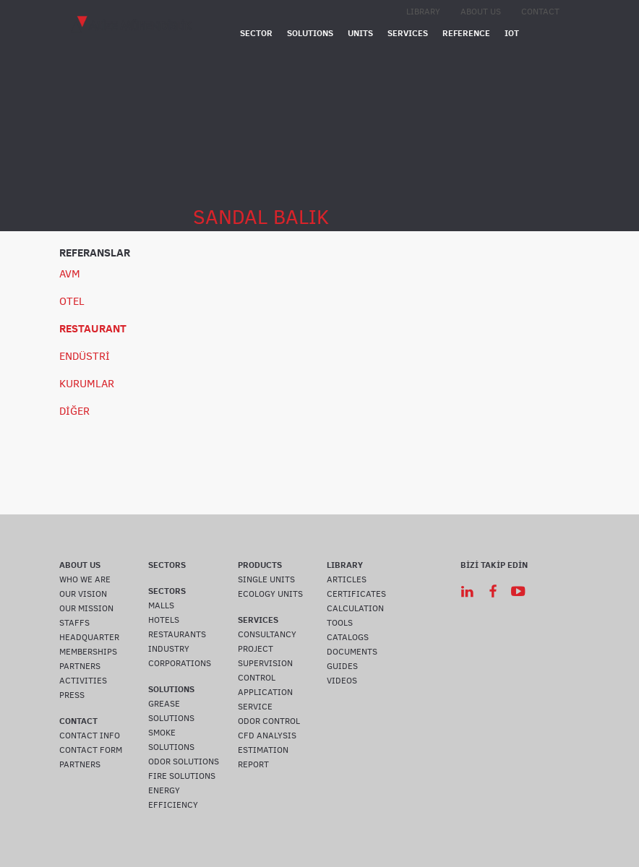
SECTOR (256, 33)
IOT (512, 33)
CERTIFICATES (356, 594)
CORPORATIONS (179, 663)
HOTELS (163, 620)
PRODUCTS (260, 564)
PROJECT (255, 649)
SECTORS (167, 564)
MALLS (161, 605)
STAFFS (74, 623)
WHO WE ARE (85, 579)
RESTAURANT (92, 328)
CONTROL (256, 677)
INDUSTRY (168, 649)
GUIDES (342, 666)
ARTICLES (346, 579)
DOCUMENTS (352, 651)
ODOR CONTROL (269, 721)
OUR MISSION (86, 608)
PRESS (72, 695)
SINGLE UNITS (266, 579)
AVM (69, 274)
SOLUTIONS (310, 33)
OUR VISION (83, 594)
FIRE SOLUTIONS (181, 776)
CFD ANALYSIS (267, 735)
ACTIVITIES (83, 680)
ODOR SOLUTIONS (183, 761)
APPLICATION (265, 692)
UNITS (360, 33)
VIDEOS (342, 680)
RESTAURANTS (177, 634)
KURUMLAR (86, 383)
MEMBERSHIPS (88, 651)
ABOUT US (480, 11)
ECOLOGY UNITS (270, 594)
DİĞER (74, 411)
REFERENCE (466, 33)
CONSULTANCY (267, 634)
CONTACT (540, 11)
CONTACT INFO (89, 735)
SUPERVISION (265, 663)
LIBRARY (423, 11)
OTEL (72, 301)
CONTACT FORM (90, 750)
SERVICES (407, 33)
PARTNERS (79, 666)
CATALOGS (348, 637)
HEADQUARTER (89, 637)
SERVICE (255, 706)
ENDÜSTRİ (84, 356)
